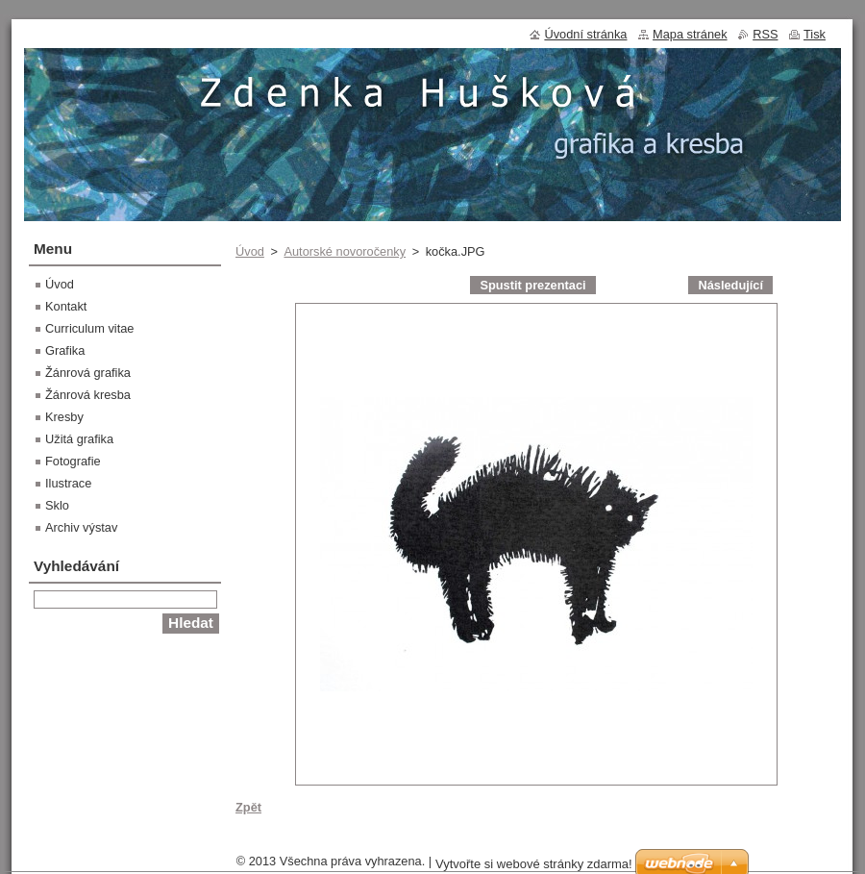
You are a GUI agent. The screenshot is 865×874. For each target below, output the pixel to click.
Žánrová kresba (88, 394)
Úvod (249, 251)
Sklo (57, 505)
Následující (730, 285)
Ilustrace (68, 483)
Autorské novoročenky (345, 251)
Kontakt (65, 306)
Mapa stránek (690, 34)
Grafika (65, 350)
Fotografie (73, 461)
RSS (765, 34)
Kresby (64, 417)
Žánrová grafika (88, 372)
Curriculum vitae (89, 328)
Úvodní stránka (585, 34)
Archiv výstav (81, 527)
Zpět (248, 807)
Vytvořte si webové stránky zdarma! (533, 864)
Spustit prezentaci (532, 285)
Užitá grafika (79, 439)
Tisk (814, 34)
